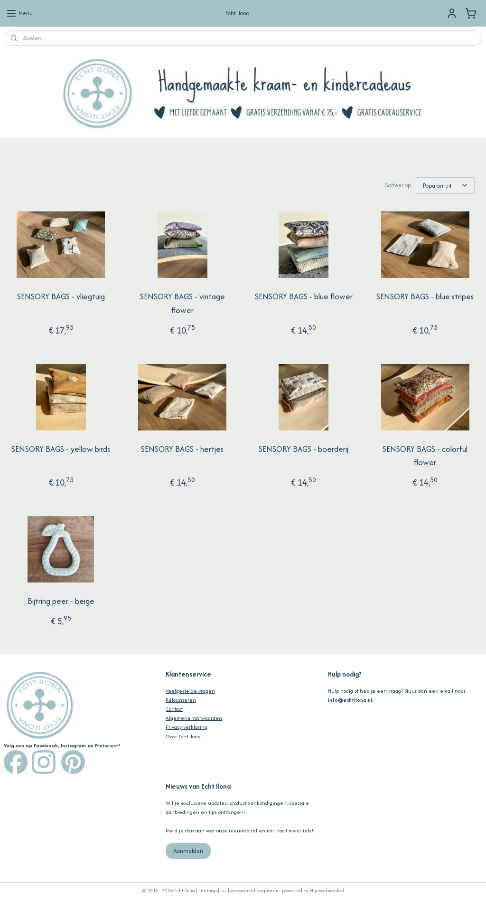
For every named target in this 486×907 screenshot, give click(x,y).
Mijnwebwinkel (326, 889)
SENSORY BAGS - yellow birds (60, 448)
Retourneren (181, 699)
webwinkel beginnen (254, 889)
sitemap (207, 889)
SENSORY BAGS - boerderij (303, 448)
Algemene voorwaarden (194, 717)
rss (223, 889)
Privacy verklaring (186, 726)
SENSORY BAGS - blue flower (304, 295)
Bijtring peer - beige (61, 600)
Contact (174, 708)
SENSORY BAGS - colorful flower (425, 455)
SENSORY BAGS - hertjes (182, 448)
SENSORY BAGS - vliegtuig (61, 295)
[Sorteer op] (444, 185)
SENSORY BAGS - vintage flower (182, 302)
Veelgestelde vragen (190, 690)
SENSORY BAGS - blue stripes (425, 295)
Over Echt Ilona (183, 735)
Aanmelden (188, 850)
